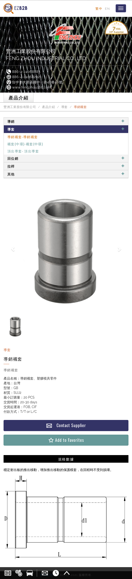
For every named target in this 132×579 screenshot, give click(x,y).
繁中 (98, 8)
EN (107, 8)
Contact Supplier (66, 425)
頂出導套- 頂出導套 (23, 150)
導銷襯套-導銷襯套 (22, 136)
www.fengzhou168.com (28, 87)
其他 (66, 173)
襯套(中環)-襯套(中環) (25, 143)
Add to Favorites (66, 440)
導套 (64, 107)
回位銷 (66, 158)
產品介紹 (48, 107)
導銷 (66, 121)
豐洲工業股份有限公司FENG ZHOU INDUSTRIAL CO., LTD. (46, 54)
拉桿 (66, 166)
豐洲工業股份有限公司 (20, 107)
